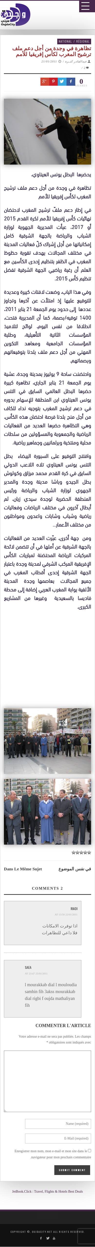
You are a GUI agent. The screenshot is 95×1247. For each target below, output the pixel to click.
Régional (83, 41)
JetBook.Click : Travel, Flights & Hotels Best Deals (47, 1191)
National (65, 41)
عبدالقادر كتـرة (76, 61)
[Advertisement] (49, 759)
